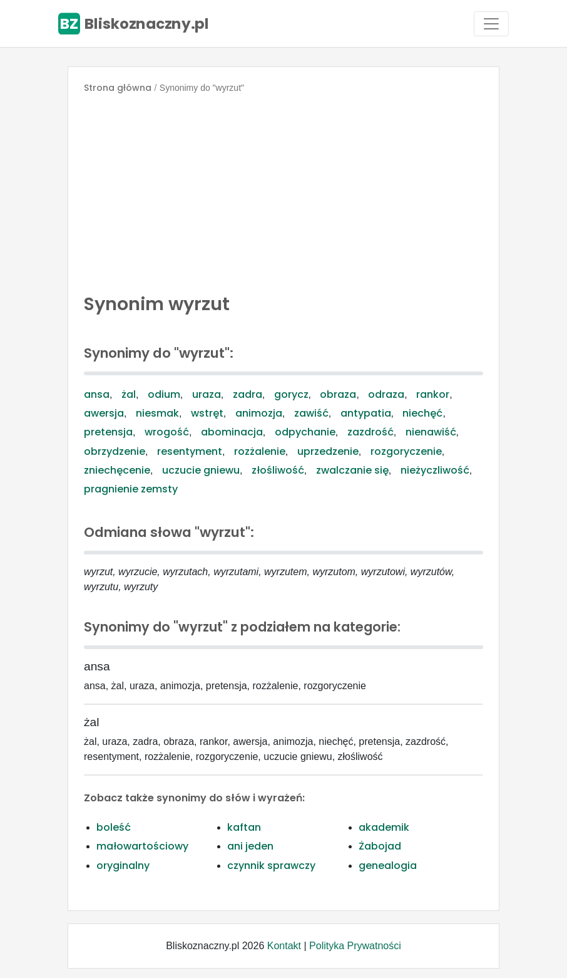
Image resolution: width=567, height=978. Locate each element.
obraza (338, 394)
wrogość (167, 432)
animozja (258, 413)
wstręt (207, 413)
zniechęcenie (117, 470)
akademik (384, 827)
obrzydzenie (114, 451)
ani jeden (250, 846)
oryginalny (123, 865)
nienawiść (431, 432)
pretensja (108, 432)
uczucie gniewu (201, 470)
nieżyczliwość (435, 470)
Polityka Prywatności (355, 945)
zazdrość (370, 432)
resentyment (189, 451)
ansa (97, 394)
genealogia (388, 865)
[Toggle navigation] (491, 23)
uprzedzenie (328, 451)
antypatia (365, 413)
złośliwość (278, 470)
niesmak (157, 413)
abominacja (232, 432)
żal (128, 394)
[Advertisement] (283, 190)
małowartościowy (142, 846)
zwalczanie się (352, 470)
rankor (432, 394)
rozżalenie (259, 451)
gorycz (291, 394)
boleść (113, 827)
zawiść (311, 413)
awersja (104, 413)
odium (164, 394)
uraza (206, 394)
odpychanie (305, 432)
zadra (247, 394)
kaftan (244, 827)
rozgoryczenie (406, 451)
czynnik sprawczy (271, 865)
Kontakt (284, 945)
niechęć (422, 413)
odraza (386, 394)
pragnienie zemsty (131, 489)
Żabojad (380, 846)
